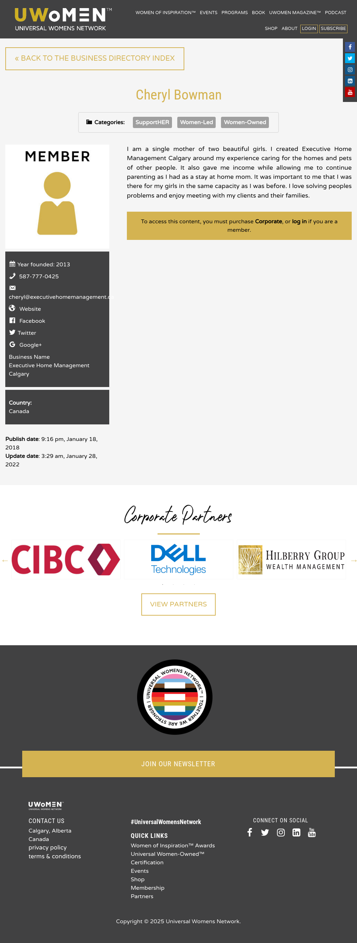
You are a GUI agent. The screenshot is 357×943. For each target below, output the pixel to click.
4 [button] (194, 584)
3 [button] (183, 584)
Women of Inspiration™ (166, 13)
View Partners (178, 604)
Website (30, 308)
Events (208, 13)
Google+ (30, 344)
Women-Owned (245, 122)
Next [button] (353, 559)
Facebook (32, 320)
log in (299, 221)
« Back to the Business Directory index (93, 58)
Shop (271, 28)
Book (258, 13)
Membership (148, 887)
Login (309, 28)
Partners (142, 895)
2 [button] (173, 584)
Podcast (335, 13)
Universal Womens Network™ (63, 19)
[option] (66, 559)
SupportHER (152, 122)
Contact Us (46, 820)
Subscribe (333, 28)
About (289, 28)
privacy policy (47, 847)
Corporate (268, 221)
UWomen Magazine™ (295, 13)
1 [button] (162, 584)
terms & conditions (54, 855)
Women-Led (196, 122)
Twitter (27, 332)
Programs (234, 13)
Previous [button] (4, 559)
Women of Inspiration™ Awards (173, 844)
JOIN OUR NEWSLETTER (178, 763)
